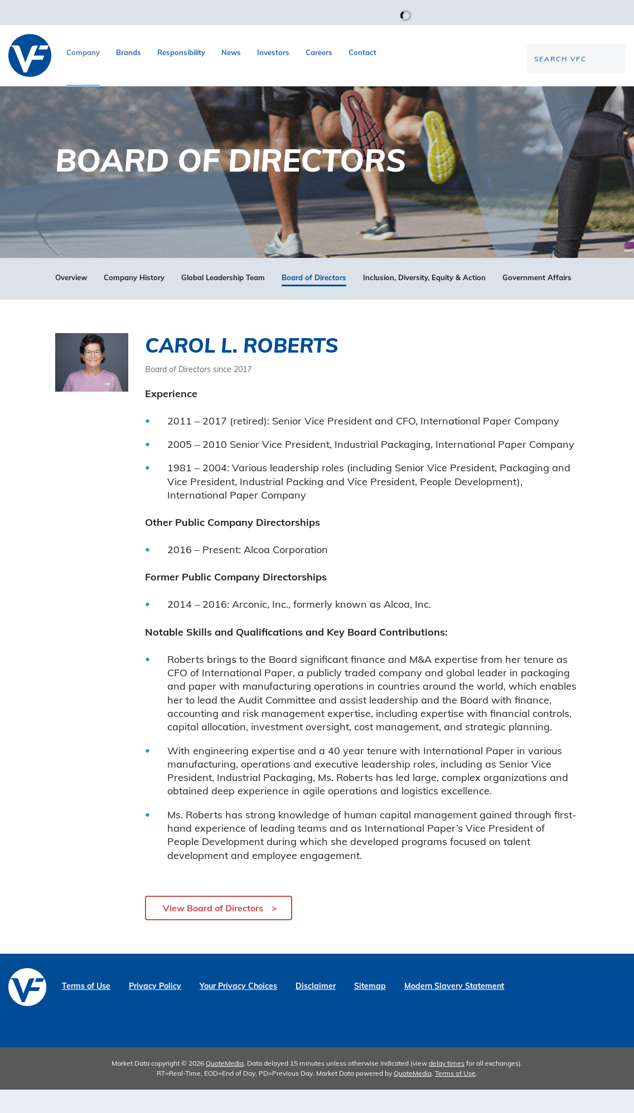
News (231, 52)
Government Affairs (537, 301)
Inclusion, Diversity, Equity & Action (424, 301)
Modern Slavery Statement (454, 1009)
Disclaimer (316, 1009)
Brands (128, 52)
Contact (362, 52)
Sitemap (370, 1009)
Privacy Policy (155, 1009)
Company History (134, 301)
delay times (446, 1086)
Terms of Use (86, 1009)
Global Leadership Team (223, 301)
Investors (273, 52)
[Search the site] (533, 95)
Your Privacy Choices (238, 1009)
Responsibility (181, 52)
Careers (319, 52)
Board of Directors (314, 301)
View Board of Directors (213, 931)
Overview (71, 301)
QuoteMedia (225, 1086)
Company (83, 52)
